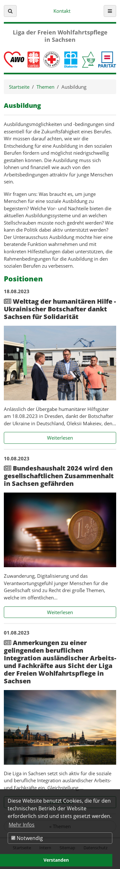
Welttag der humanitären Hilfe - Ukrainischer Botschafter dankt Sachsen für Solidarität (60, 309)
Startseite (19, 87)
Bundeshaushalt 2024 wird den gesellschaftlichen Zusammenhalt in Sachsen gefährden (59, 476)
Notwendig (27, 838)
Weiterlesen (81, 437)
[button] (10, 11)
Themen (45, 87)
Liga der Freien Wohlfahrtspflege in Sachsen (60, 36)
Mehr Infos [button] (22, 824)
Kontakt (61, 11)
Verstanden (56, 860)
